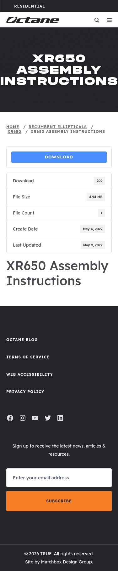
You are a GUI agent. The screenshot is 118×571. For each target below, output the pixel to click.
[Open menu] (109, 19)
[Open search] (96, 19)
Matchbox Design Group (66, 562)
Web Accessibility (29, 374)
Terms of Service (28, 357)
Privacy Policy (25, 391)
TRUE (46, 554)
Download (59, 156)
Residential (36, 6)
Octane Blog (22, 339)
